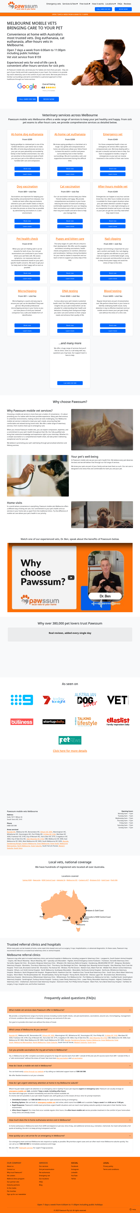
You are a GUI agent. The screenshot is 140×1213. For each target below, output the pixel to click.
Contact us (11, 1169)
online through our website (34, 1071)
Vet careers (11, 1176)
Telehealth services (26, 1148)
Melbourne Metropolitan (23, 1042)
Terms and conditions (111, 1169)
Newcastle (36, 880)
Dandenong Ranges (14, 843)
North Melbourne (23, 846)
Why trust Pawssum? (14, 1172)
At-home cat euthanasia (69, 134)
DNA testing (70, 291)
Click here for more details (70, 751)
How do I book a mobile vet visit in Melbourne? (30, 1065)
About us (10, 1166)
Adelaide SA (61, 880)
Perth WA (114, 880)
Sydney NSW (27, 880)
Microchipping (27, 291)
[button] (11, 637)
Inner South (54, 843)
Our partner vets (13, 1182)
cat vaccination (77, 1058)
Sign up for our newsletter (16, 1194)
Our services (43, 1166)
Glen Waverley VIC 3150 (35, 839)
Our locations (44, 1179)
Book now (27, 169)
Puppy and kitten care (70, 239)
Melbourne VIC (72, 880)
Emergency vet (112, 134)
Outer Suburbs (36, 846)
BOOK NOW (123, 9)
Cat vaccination (70, 186)
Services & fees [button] (70, 3)
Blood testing (112, 291)
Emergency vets (53, 3)
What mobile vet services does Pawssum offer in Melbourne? (36, 1010)
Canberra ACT (84, 880)
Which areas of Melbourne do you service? (28, 1029)
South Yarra (18, 848)
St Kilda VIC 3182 (49, 834)
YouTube (74, 1176)
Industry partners (13, 1185)
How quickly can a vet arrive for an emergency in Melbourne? (37, 1135)
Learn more (27, 174)
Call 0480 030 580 (70, 383)
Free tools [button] (85, 3)
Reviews (127, 3)
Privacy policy (108, 1166)
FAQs (120, 3)
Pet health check (27, 239)
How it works (98, 3)
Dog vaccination (27, 186)
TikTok (73, 1179)
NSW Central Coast (48, 880)
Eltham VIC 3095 (46, 832)
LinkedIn (74, 1172)
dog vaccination (62, 1058)
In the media (11, 1188)
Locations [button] (110, 3)
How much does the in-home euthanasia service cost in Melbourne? (40, 1120)
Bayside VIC (11, 832)
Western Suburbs (80, 1042)
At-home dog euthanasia (27, 134)
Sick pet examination (46, 1169)
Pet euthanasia (44, 1172)
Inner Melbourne (43, 843)
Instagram (75, 1169)
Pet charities (11, 1191)
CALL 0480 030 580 (103, 9)
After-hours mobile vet (112, 186)
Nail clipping (113, 239)
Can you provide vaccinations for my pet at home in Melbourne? (38, 1050)
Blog (40, 1185)
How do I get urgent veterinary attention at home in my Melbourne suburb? (43, 1083)
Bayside (65, 841)
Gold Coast (105, 880)
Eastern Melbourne (29, 843)
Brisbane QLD (95, 880)
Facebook (74, 1166)
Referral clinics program (15, 1179)
